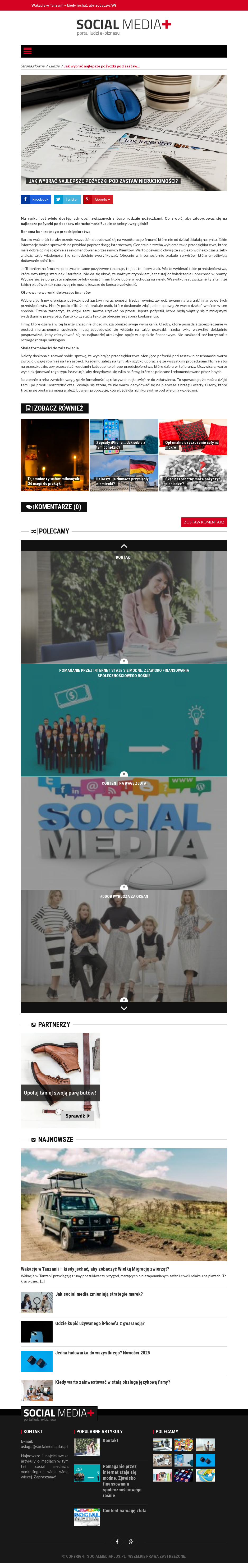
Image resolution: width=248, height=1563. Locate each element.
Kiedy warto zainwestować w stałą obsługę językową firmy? (112, 1382)
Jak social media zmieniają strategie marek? (99, 1294)
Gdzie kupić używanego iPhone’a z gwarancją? (100, 1323)
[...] (42, 1281)
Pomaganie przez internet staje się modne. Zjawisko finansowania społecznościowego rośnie (122, 1481)
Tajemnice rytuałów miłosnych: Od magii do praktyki (53, 481)
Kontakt (124, 557)
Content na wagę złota (124, 783)
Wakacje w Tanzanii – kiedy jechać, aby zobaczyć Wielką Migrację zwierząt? (93, 5)
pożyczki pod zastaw (84, 300)
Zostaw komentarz (204, 522)
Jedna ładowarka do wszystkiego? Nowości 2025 (102, 1352)
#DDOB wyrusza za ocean (124, 896)
